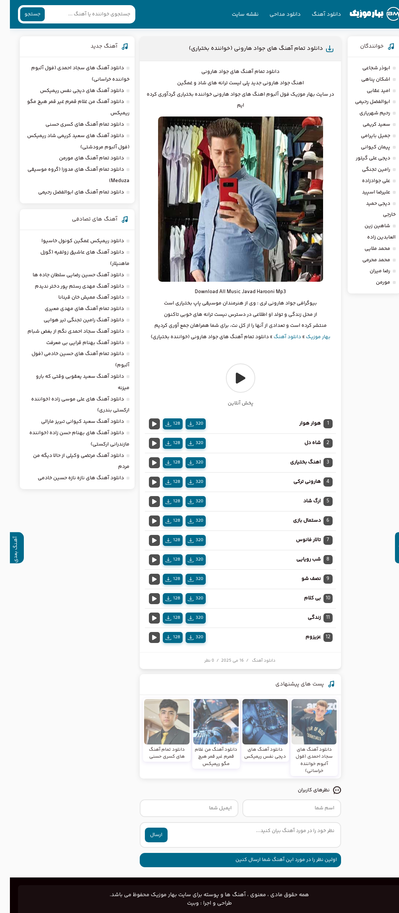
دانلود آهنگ (316, 14)
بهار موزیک (308, 337)
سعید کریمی (366, 125)
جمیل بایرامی (365, 136)
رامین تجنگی (366, 170)
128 (162, 423)
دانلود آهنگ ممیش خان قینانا (81, 297)
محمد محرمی (366, 260)
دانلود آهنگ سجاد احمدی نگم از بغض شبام (66, 332)
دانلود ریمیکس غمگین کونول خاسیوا (73, 241)
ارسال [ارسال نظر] (146, 835)
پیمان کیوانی (365, 147)
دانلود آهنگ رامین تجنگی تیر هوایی (74, 320)
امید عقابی (368, 91)
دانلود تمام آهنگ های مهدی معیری (74, 309)
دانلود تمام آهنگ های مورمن (81, 158)
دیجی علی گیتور (363, 158)
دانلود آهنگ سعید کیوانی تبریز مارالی (72, 422)
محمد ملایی (367, 249)
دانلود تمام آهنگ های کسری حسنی (75, 125)
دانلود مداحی (275, 14)
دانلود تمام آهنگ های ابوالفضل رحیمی (71, 192)
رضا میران (370, 271)
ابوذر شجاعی (366, 68)
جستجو (22, 14)
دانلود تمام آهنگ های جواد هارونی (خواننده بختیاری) (246, 48)
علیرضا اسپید (366, 192)
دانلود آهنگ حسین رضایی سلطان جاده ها (68, 275)
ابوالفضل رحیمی (362, 102)
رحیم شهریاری (364, 113)
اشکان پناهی (365, 79)
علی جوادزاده (366, 181)
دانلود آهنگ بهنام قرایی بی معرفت (75, 343)
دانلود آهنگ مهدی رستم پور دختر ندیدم (69, 286)
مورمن (373, 282)
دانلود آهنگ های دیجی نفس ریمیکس (72, 91)
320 (185, 423)
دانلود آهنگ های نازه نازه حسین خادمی (71, 478)
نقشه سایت (235, 14)
